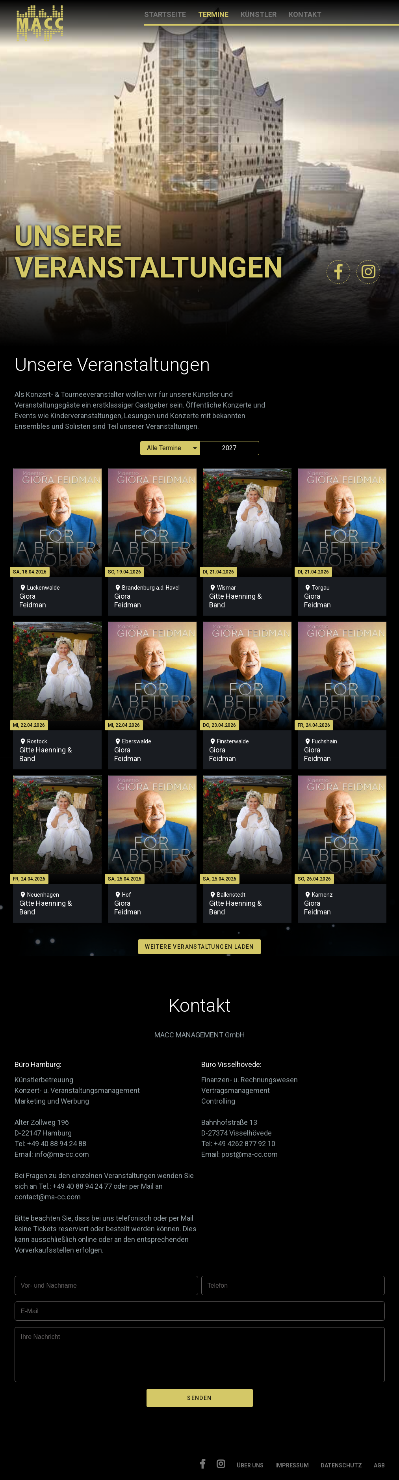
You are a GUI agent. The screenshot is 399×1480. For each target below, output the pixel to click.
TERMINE (213, 14)
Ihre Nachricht (40, 1336)
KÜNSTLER (259, 14)
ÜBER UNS (250, 1465)
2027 (229, 448)
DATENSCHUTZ (341, 1465)
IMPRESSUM (292, 1465)
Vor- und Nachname (49, 1285)
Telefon (218, 1285)
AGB (379, 1465)
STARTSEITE (165, 14)
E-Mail (30, 1311)
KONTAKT (305, 14)
